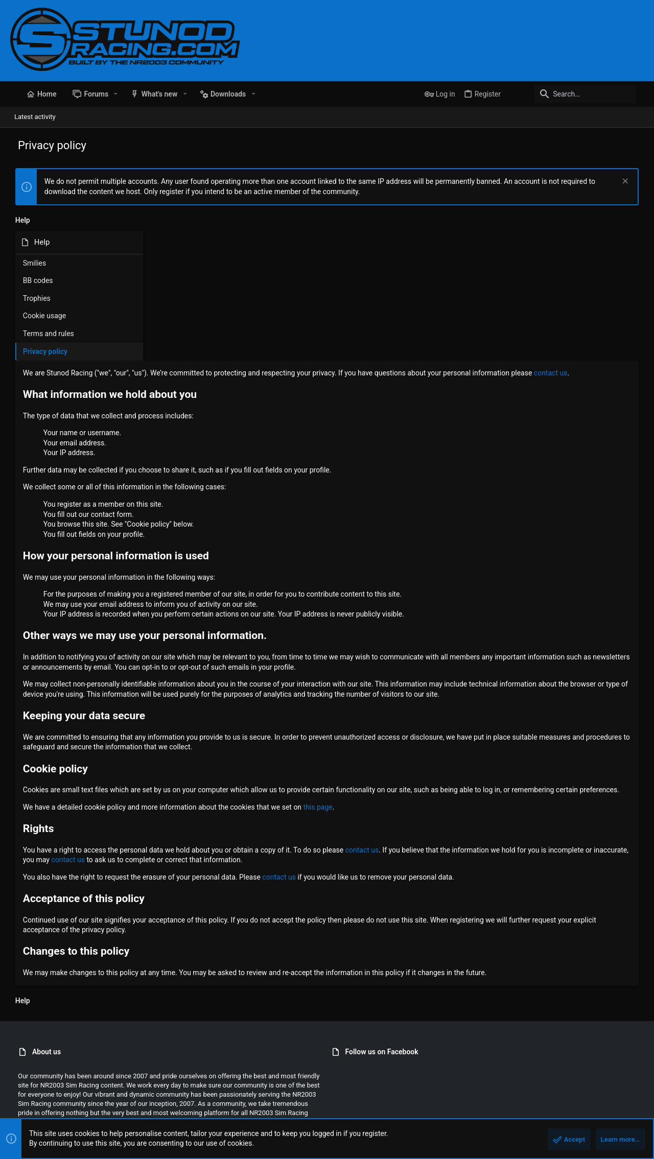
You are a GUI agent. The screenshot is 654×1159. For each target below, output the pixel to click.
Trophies (31, 298)
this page (450, 707)
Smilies (29, 263)
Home (605, 1110)
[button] (108, 94)
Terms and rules (43, 333)
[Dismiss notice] (629, 182)
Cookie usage (39, 316)
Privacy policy (40, 351)
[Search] (580, 94)
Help (583, 1110)
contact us (234, 253)
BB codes (33, 280)
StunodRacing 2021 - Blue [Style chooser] (51, 1110)
